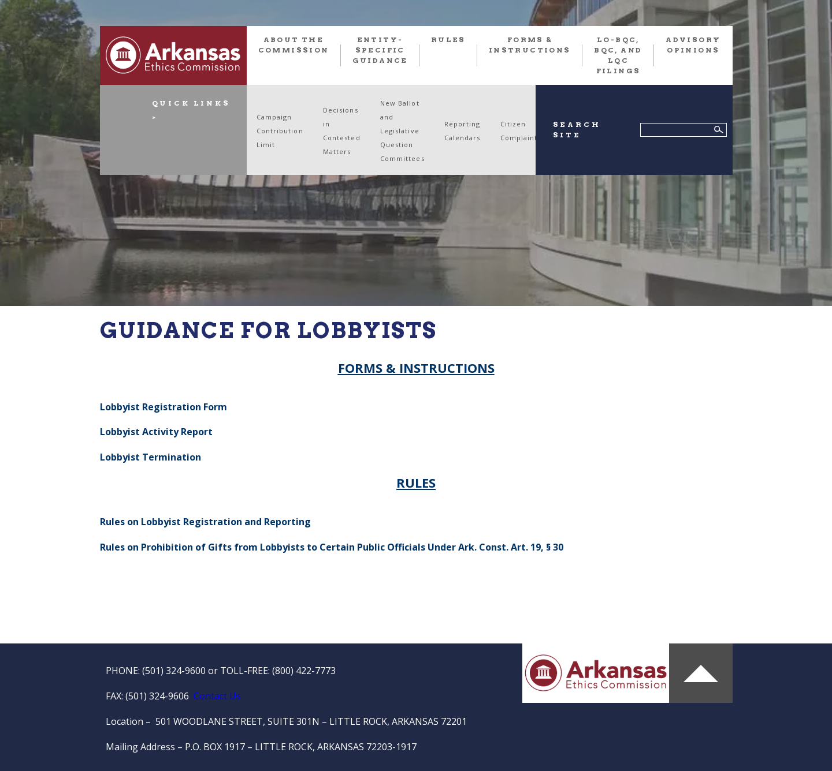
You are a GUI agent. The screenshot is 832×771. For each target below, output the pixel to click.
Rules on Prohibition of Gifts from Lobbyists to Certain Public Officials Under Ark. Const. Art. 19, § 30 (333, 547)
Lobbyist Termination (150, 457)
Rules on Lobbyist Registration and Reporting (205, 521)
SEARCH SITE (577, 129)
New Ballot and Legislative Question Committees (402, 131)
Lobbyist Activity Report (156, 431)
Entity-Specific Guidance (380, 50)
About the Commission (293, 44)
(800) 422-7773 (304, 670)
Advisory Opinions (693, 44)
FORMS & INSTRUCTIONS (530, 44)
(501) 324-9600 (174, 670)
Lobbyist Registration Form (163, 407)
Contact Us (217, 696)
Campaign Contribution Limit (280, 131)
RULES (448, 39)
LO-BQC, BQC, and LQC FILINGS (618, 55)
